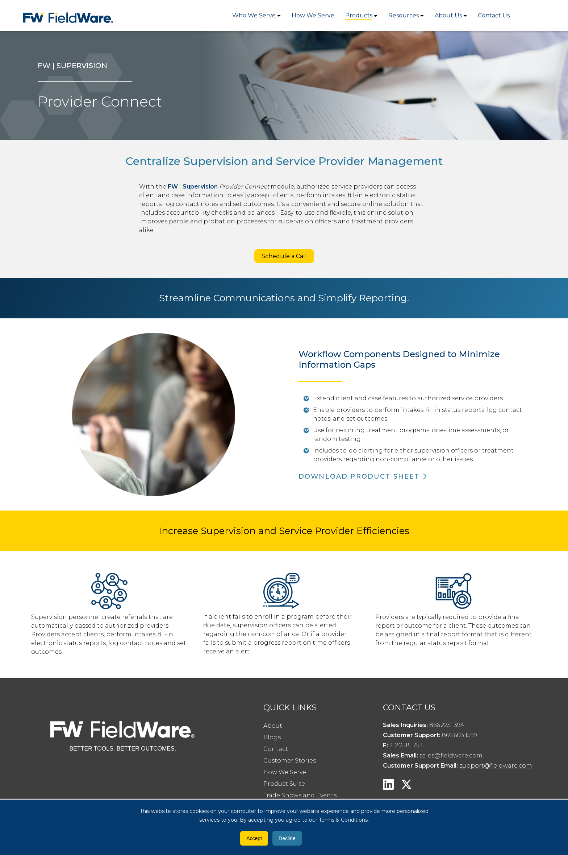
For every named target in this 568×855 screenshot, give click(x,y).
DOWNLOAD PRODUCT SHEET (359, 476)
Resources (403, 15)
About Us (448, 15)
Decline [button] (287, 838)
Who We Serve (254, 15)
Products (358, 15)
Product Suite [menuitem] (284, 783)
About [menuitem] (272, 725)
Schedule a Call (284, 256)
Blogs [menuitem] (272, 737)
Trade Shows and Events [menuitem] (300, 795)
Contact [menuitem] (275, 748)
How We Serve (313, 15)
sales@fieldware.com (451, 755)
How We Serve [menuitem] (284, 772)
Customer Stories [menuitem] (289, 760)
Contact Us (494, 15)
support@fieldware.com (495, 765)
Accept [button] (254, 838)
